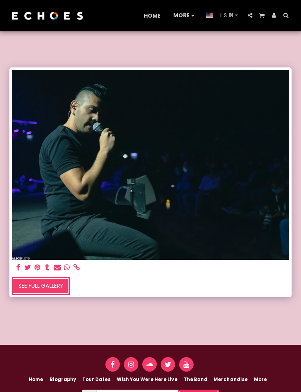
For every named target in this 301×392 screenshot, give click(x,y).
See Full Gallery (40, 286)
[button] (250, 15)
